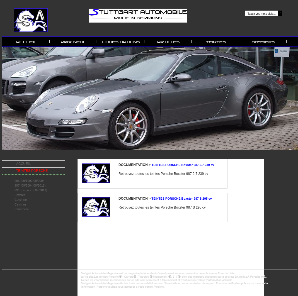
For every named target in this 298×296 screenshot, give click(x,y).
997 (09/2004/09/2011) (29, 185)
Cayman (20, 204)
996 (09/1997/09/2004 (29, 180)
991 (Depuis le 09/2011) (30, 190)
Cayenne (20, 199)
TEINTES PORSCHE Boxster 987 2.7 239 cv (183, 165)
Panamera (21, 209)
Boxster (19, 195)
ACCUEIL (23, 164)
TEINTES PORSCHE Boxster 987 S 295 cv (182, 198)
